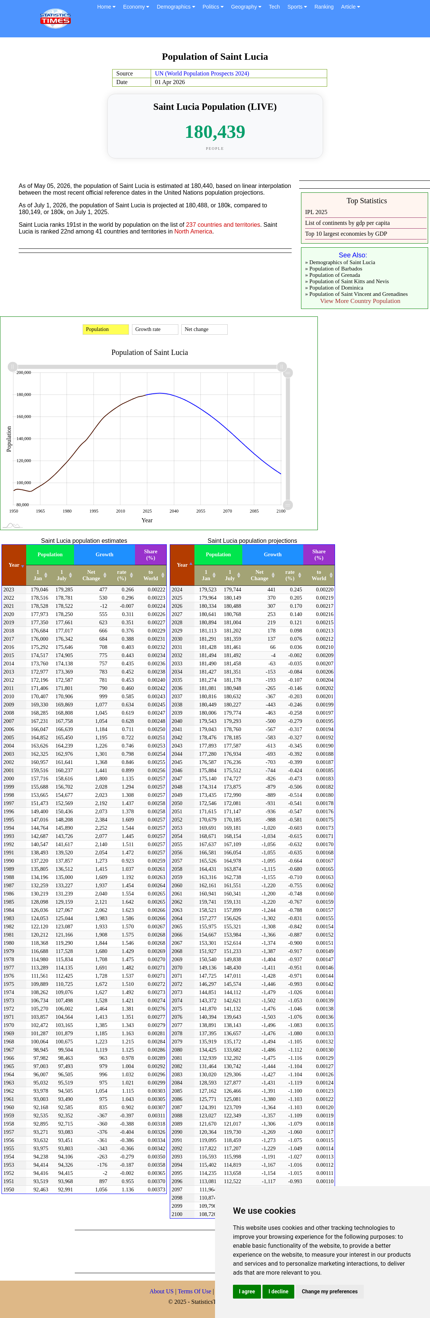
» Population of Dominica (334, 288)
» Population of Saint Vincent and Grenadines (356, 294)
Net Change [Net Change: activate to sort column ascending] (91, 575)
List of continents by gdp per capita (347, 223)
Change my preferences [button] (329, 1291)
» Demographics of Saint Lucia (340, 262)
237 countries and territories (223, 225)
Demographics (176, 7)
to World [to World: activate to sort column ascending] (150, 575)
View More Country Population (360, 300)
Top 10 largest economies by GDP (346, 234)
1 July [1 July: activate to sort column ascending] (62, 575)
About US (161, 1291)
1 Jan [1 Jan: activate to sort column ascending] (38, 575)
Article (350, 7)
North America (193, 231)
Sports (297, 7)
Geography (246, 7)
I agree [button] (247, 1291)
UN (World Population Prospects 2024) (202, 73)
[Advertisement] (211, 1251)
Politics (213, 7)
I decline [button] (278, 1291)
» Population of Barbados (333, 269)
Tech (274, 7)
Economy (136, 7)
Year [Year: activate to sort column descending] (182, 565)
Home (106, 7)
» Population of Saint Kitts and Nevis (347, 281)
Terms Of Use (195, 1291)
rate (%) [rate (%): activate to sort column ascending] (121, 575)
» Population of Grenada (332, 275)
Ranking (324, 7)
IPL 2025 (316, 212)
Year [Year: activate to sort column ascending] (14, 565)
